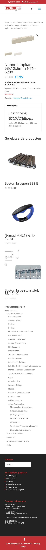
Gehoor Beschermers (17, 343)
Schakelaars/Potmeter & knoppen (24, 426)
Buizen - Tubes (14, 396)
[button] (37, 35)
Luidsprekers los (15, 400)
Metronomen (13, 351)
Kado (9, 445)
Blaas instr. (11, 437)
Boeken (11, 328)
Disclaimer (27, 543)
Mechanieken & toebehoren (21, 407)
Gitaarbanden (14, 381)
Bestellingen (11, 476)
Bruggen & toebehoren (23, 25)
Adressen (10, 481)
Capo (10, 377)
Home (7, 22)
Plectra (11, 389)
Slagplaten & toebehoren (20, 430)
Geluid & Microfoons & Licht (18, 441)
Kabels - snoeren (15, 358)
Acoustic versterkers (16, 339)
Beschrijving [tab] (12, 105)
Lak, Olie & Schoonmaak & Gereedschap (24, 366)
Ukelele (11, 324)
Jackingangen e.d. (17, 414)
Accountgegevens (13, 484)
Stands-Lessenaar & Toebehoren (21, 370)
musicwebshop (16, 22)
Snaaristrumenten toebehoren (20, 332)
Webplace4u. (17, 543)
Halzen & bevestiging (18, 411)
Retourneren (11, 487)
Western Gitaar (14, 320)
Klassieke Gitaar (14, 316)
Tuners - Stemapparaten (18, 354)
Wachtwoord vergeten (15, 489)
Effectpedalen (14, 347)
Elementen (14, 422)
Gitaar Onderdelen (16, 404)
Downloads (10, 478)
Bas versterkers (14, 335)
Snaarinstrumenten (30, 22)
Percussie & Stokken (15, 433)
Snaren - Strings (15, 385)
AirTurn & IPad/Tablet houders (20, 373)
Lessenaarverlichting (16, 362)
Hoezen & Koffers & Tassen (19, 392)
